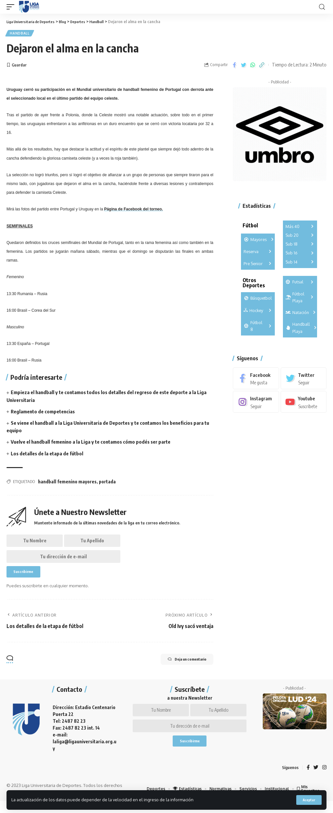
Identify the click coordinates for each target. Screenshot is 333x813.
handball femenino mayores (67, 483)
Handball (20, 34)
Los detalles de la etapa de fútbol (49, 454)
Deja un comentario (179, 669)
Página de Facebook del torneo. (133, 210)
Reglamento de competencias (45, 412)
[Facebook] (256, 380)
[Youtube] (303, 403)
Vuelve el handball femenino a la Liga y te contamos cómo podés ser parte (95, 443)
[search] (321, 7)
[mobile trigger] (12, 7)
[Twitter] (303, 380)
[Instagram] (256, 403)
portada (107, 483)
